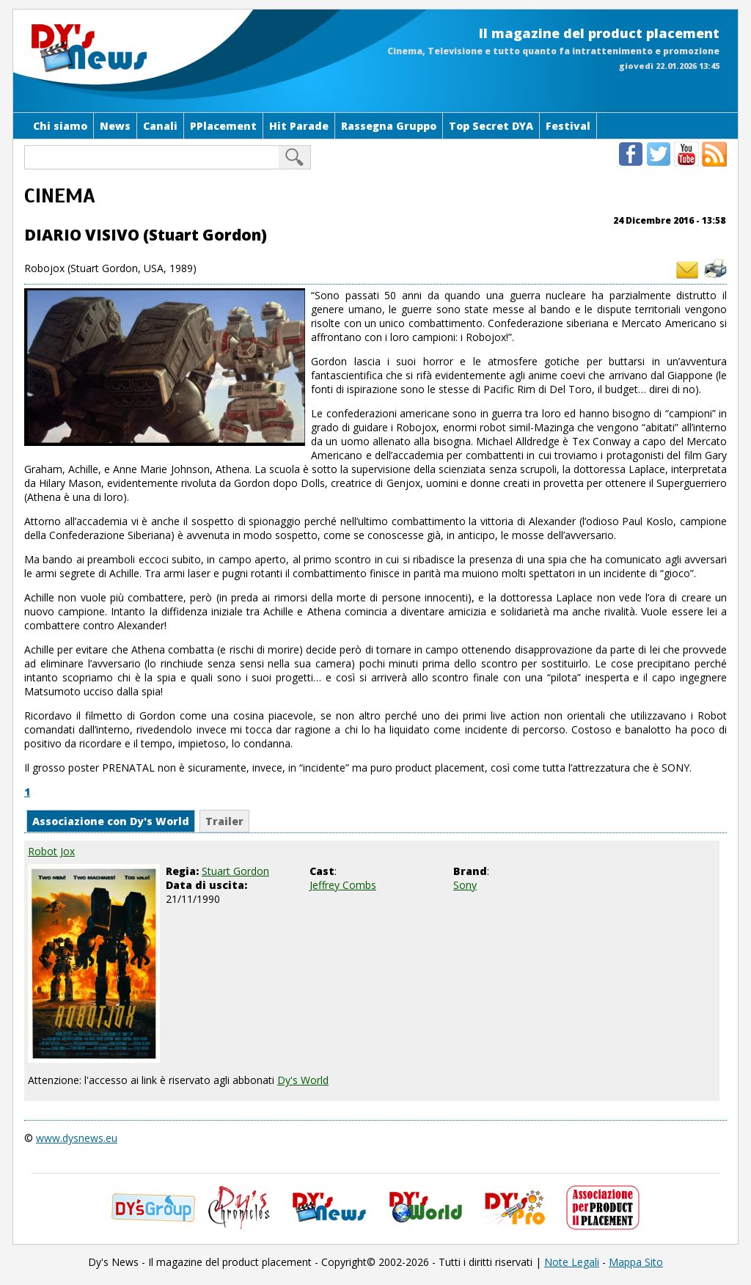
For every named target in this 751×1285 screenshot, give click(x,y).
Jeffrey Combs (342, 885)
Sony (465, 885)
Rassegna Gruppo (388, 126)
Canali (160, 126)
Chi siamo (60, 126)
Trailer (224, 821)
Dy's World (303, 1080)
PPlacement (223, 126)
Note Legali (571, 1262)
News (115, 126)
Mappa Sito (636, 1262)
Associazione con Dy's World (110, 821)
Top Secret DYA (491, 126)
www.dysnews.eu (76, 1138)
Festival (568, 126)
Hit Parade (299, 126)
